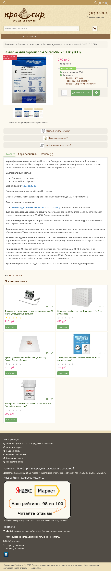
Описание (9, 154)
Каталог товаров (14, 447)
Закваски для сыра (28, 44)
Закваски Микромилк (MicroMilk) (81, 84)
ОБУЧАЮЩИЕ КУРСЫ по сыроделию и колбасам (29, 444)
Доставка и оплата (15, 458)
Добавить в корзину (81, 93)
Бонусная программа (16, 454)
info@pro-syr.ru (13, 541)
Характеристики (27, 154)
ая (35, 186)
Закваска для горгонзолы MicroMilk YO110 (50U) (36, 207)
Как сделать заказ (14, 462)
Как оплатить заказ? (55, 138)
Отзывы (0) (46, 154)
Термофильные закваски (77, 81)
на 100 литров (15, 275)
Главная (9, 44)
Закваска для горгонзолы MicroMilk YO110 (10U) (70, 44)
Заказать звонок (95, 17)
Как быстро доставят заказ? (55, 145)
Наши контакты (13, 451)
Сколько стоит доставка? (55, 131)
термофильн (27, 186)
